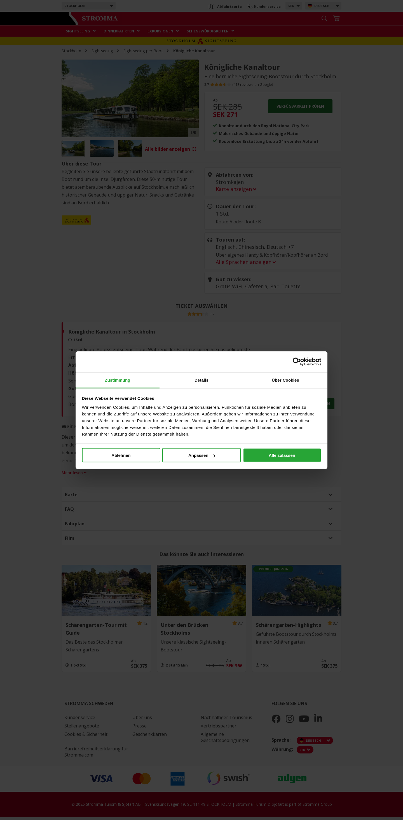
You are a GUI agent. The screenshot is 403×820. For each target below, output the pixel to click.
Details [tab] (201, 379)
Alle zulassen (282, 455)
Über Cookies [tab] (285, 379)
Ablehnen (120, 455)
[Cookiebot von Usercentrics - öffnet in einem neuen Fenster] (296, 362)
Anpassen (201, 455)
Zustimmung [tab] (117, 379)
